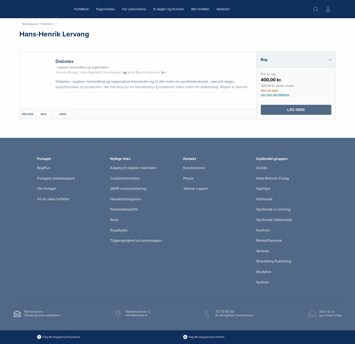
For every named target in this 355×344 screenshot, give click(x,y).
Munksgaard (29, 24)
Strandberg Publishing (273, 261)
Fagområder (105, 9)
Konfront (263, 230)
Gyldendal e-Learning (273, 209)
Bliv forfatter (200, 9)
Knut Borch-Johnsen (144, 72)
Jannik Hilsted (67, 72)
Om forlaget (46, 188)
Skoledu (262, 251)
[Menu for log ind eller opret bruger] (328, 9)
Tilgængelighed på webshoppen (136, 240)
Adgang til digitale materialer (133, 168)
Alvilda (261, 168)
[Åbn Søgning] (316, 9)
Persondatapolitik (124, 209)
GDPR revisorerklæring (128, 188)
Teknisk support (195, 188)
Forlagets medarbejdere (56, 178)
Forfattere (81, 9)
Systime (262, 282)
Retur (114, 220)
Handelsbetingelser (125, 199)
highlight (263, 188)
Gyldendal (264, 199)
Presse (188, 178)
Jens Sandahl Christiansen (101, 72)
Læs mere (304, 111)
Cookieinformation (125, 178)
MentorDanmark (269, 240)
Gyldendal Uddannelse (274, 220)
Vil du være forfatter (53, 199)
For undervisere (134, 9)
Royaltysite (119, 230)
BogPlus (43, 168)
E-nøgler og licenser (168, 9)
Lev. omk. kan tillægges (275, 94)
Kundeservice (194, 168)
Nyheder (223, 9)
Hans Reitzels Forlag (272, 178)
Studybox (263, 272)
